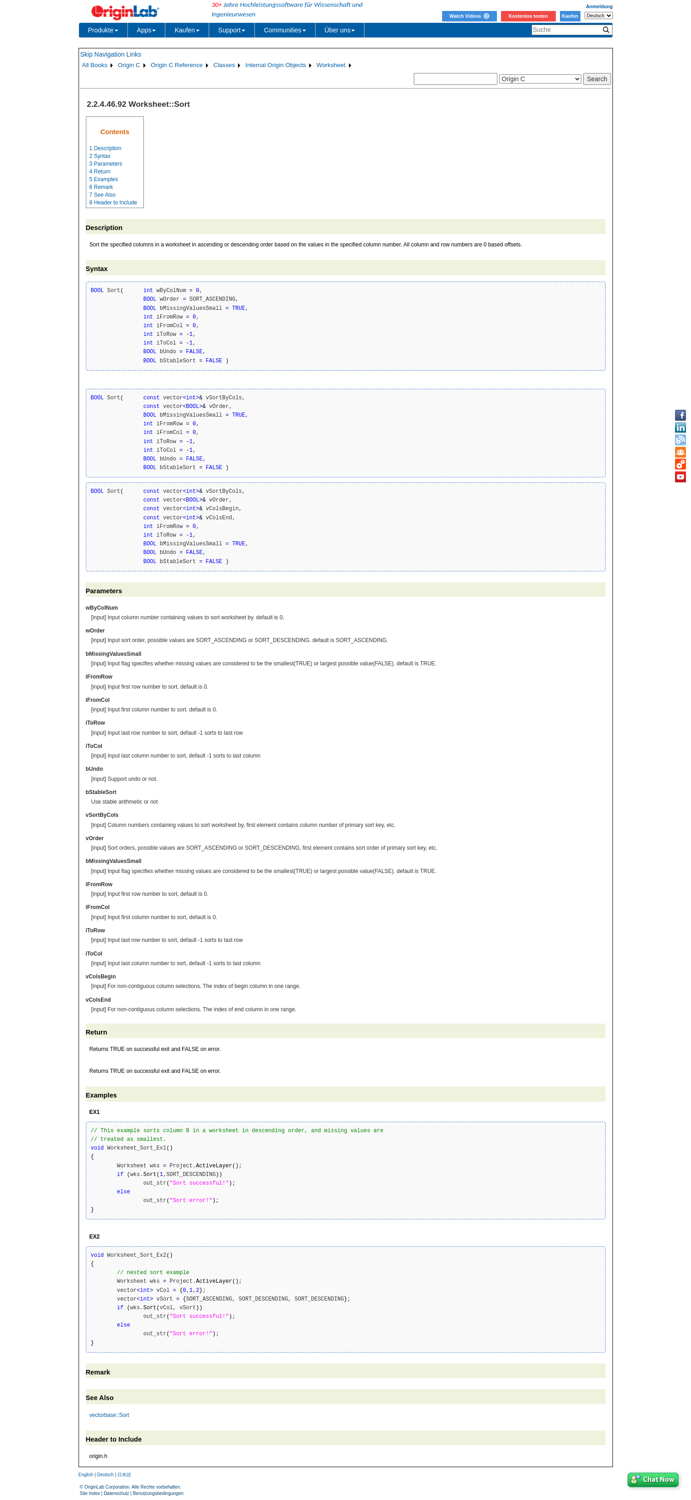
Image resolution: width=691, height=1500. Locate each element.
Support (231, 30)
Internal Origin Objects (275, 65)
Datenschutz (116, 1493)
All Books (95, 65)
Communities (285, 30)
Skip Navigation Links (111, 54)
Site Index (90, 1493)
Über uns (340, 30)
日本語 (124, 1474)
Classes (224, 65)
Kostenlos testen (528, 16)
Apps (146, 30)
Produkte (103, 30)
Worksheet (330, 65)
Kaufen (570, 16)
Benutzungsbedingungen (158, 1493)
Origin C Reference (177, 65)
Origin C (129, 65)
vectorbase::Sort (109, 1415)
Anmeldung (599, 6)
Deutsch (105, 1474)
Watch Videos (469, 16)
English (86, 1474)
